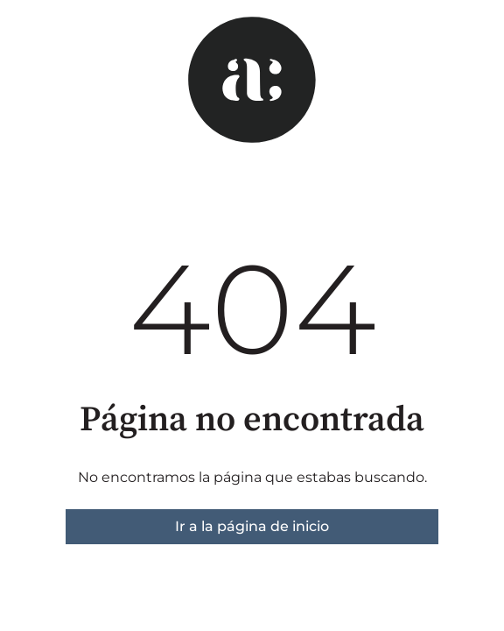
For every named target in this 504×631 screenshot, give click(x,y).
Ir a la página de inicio (252, 526)
